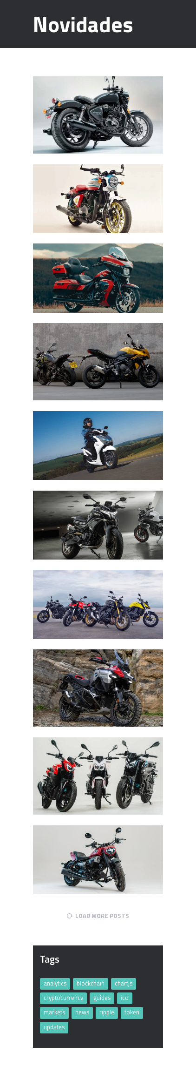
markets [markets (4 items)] (54, 1012)
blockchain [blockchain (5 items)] (91, 983)
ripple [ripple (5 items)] (106, 1012)
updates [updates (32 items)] (54, 1027)
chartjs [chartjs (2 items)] (123, 983)
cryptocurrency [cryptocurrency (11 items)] (63, 997)
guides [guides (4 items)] (102, 997)
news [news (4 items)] (82, 1012)
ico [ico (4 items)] (125, 997)
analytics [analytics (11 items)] (55, 983)
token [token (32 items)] (131, 1012)
